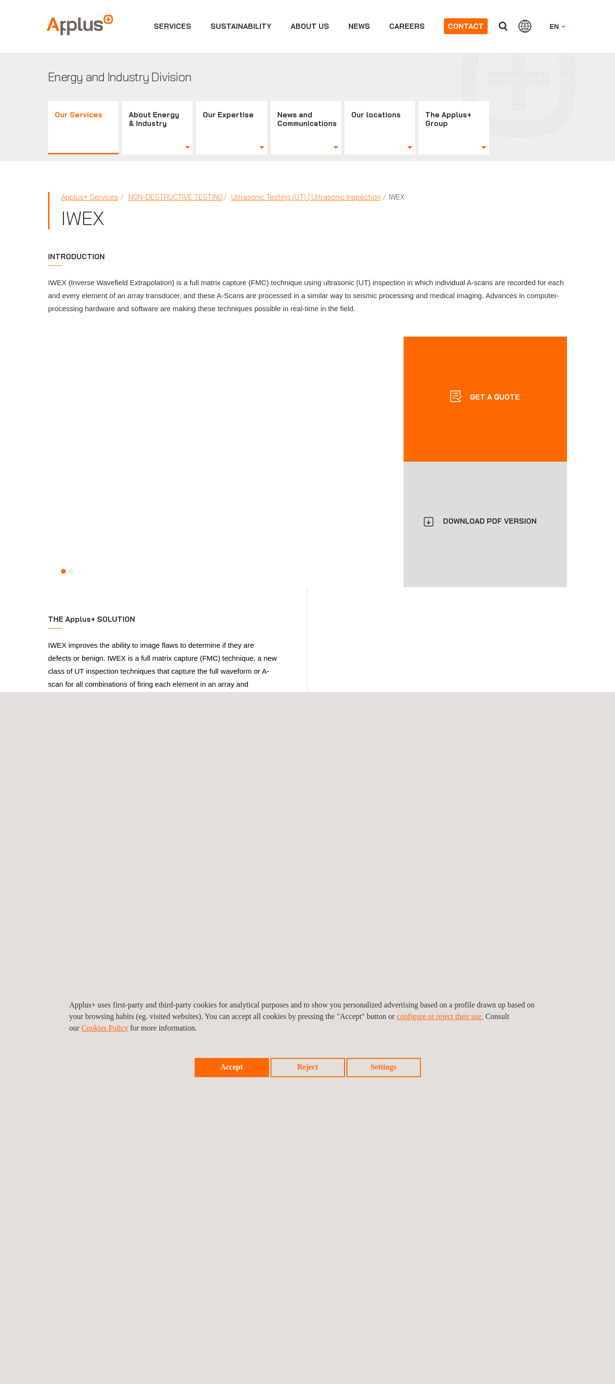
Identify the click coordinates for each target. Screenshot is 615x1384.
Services (172, 26)
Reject (307, 1067)
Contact (466, 26)
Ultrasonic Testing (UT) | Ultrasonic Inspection (306, 196)
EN (558, 26)
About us (310, 26)
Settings (383, 1067)
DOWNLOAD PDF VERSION (490, 521)
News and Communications (307, 119)
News (359, 26)
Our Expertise (228, 114)
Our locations (376, 114)
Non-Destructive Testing (175, 196)
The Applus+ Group (448, 119)
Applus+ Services (89, 196)
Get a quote (494, 397)
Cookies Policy (104, 1028)
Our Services (78, 114)
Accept (231, 1067)
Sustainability (240, 26)
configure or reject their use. (439, 1016)
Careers (407, 26)
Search (503, 26)
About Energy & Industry (154, 119)
